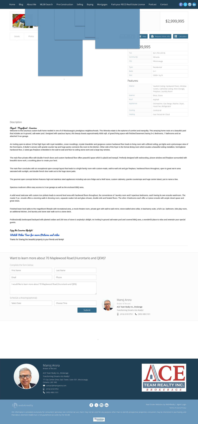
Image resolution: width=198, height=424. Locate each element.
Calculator (181, 36)
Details (17, 36)
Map (142, 36)
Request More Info (160, 36)
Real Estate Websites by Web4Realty (160, 404)
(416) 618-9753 (126, 314)
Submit (87, 310)
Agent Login (181, 404)
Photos (31, 36)
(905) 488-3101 (144, 314)
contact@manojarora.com (56, 385)
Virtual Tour (127, 36)
